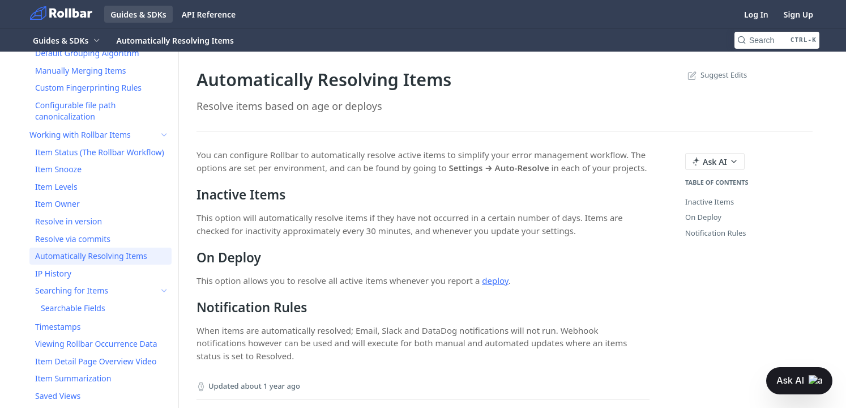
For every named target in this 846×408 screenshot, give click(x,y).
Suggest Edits (716, 75)
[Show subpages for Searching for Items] (164, 290)
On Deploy (703, 217)
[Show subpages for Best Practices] (164, 100)
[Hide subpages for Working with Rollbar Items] (164, 134)
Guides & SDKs (138, 14)
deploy (495, 280)
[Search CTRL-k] (776, 40)
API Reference (209, 14)
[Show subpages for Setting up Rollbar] (164, 65)
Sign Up (798, 14)
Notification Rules (715, 233)
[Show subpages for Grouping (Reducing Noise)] (164, 117)
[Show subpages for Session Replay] (164, 82)
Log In (756, 14)
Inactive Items (709, 202)
